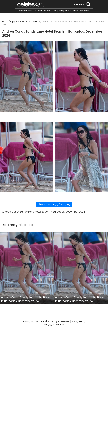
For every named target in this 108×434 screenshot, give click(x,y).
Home (5, 21)
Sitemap (60, 324)
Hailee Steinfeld (81, 10)
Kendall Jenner (42, 10)
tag (12, 21)
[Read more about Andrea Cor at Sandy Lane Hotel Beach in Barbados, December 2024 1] (26, 76)
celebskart (45, 321)
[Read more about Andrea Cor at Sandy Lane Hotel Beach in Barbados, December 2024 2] (81, 76)
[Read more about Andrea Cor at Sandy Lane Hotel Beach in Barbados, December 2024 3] (26, 157)
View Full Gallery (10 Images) (54, 204)
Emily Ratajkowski (62, 10)
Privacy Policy (78, 321)
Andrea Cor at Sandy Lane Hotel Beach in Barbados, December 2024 (26, 299)
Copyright (49, 324)
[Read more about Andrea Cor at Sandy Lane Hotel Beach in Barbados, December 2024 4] (81, 157)
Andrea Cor (21, 21)
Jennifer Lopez (24, 10)
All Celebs (79, 4)
